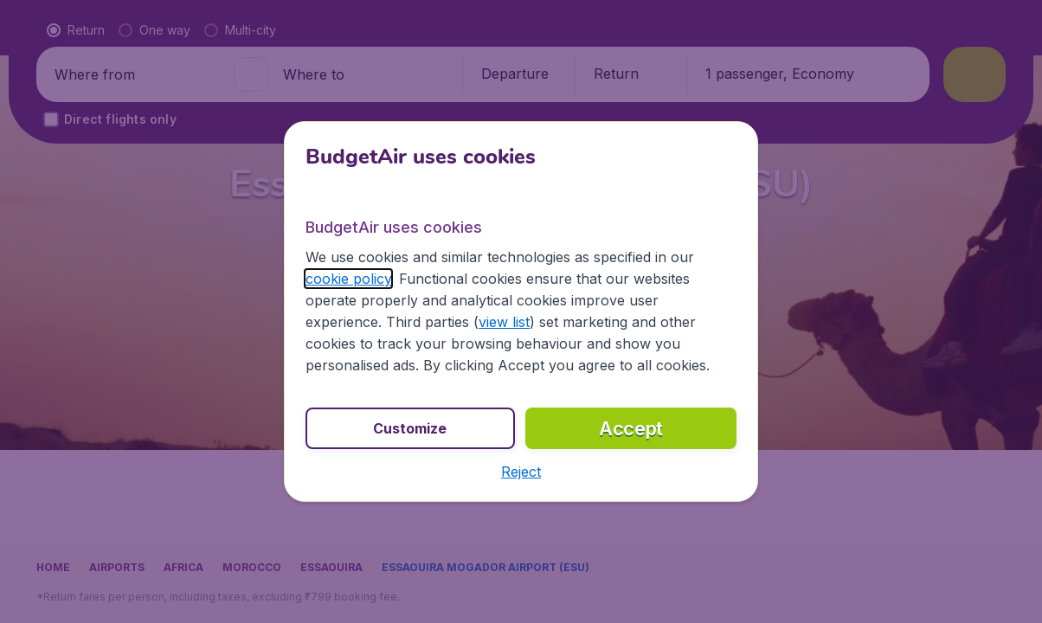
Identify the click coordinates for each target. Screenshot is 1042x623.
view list (504, 322)
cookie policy (348, 278)
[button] (521, 471)
